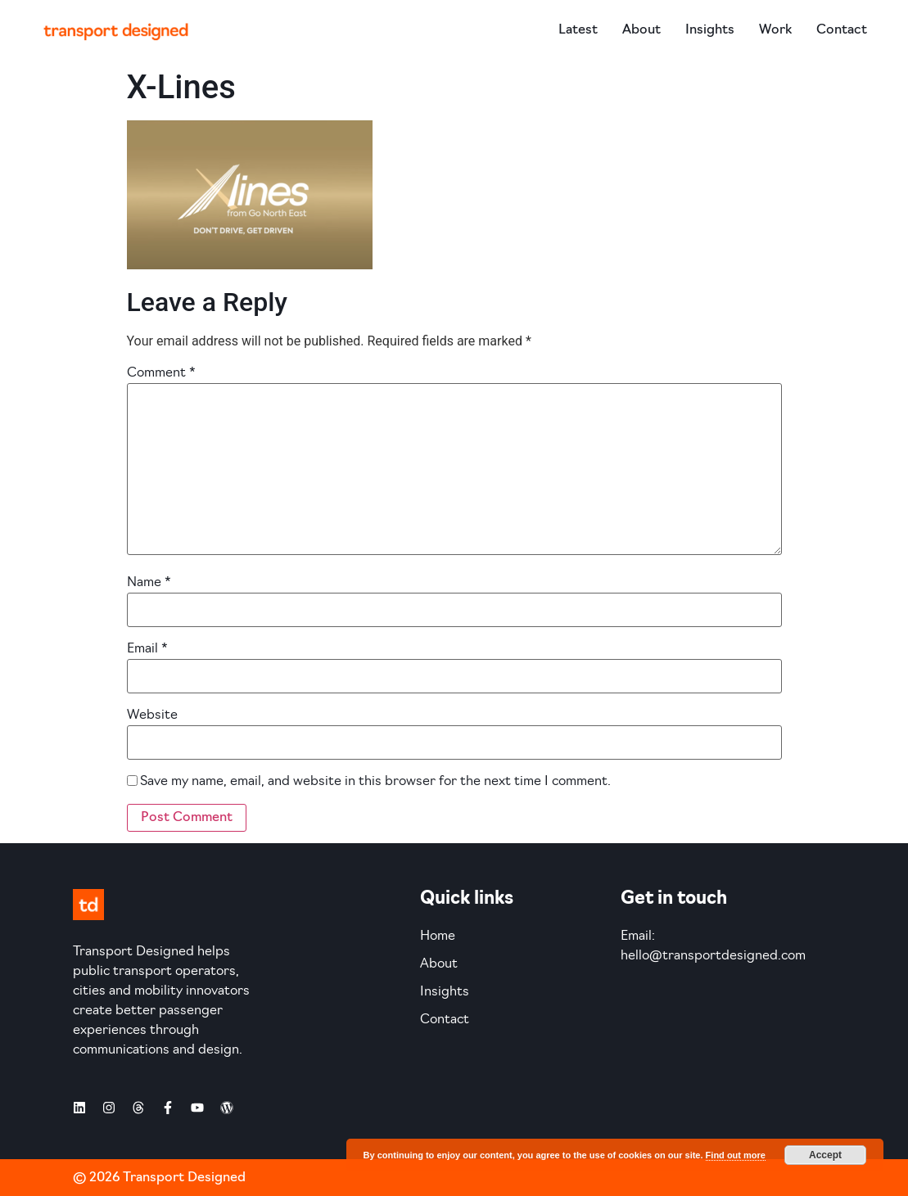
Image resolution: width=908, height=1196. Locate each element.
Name (149, 582)
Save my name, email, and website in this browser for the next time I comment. (375, 781)
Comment (161, 373)
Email (147, 649)
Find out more (736, 1155)
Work (775, 30)
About (641, 30)
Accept (825, 1155)
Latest (578, 30)
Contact (841, 30)
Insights (709, 30)
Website (152, 715)
